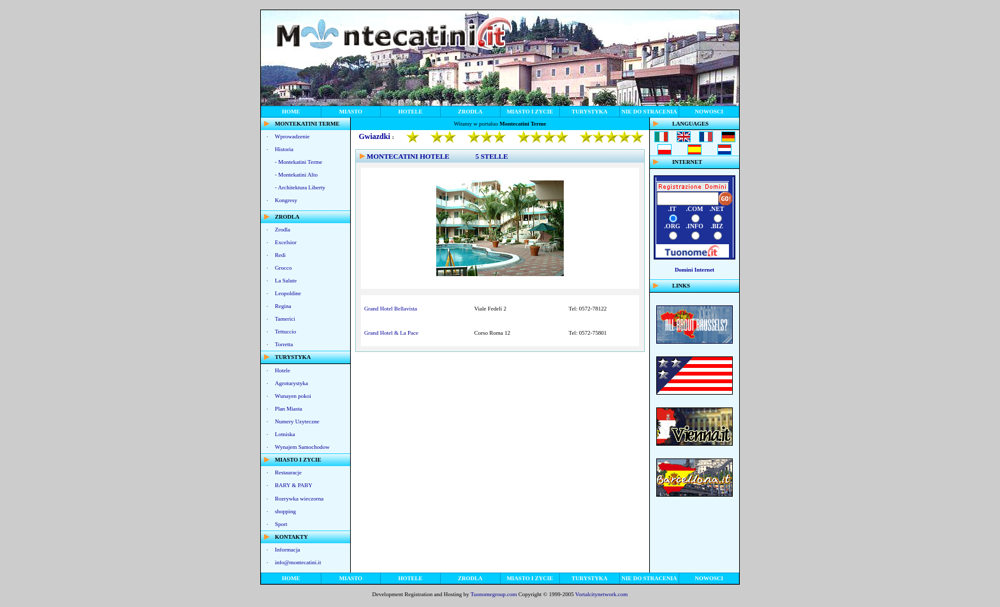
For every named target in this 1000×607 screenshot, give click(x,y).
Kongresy (286, 200)
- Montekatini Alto (296, 175)
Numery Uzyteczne (297, 421)
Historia (284, 149)
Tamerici (285, 319)
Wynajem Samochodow (302, 447)
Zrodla (282, 229)
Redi (280, 255)
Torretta (284, 344)
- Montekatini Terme (298, 162)
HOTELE (411, 111)
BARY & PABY (293, 485)
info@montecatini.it (298, 562)
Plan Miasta (288, 409)
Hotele (282, 370)
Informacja (287, 549)
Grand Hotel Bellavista (390, 308)
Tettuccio (285, 331)
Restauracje (288, 472)
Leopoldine (288, 293)
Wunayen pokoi (293, 396)
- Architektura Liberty (300, 187)
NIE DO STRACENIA (649, 111)
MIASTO (350, 111)
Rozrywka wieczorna (299, 498)
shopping (285, 511)
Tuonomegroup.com (494, 594)
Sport (281, 524)
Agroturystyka (291, 383)
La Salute (286, 280)
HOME (291, 111)
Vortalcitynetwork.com (601, 594)
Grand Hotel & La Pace (391, 333)
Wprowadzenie (292, 136)
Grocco (283, 268)
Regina (283, 306)
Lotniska (285, 434)
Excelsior (286, 242)
